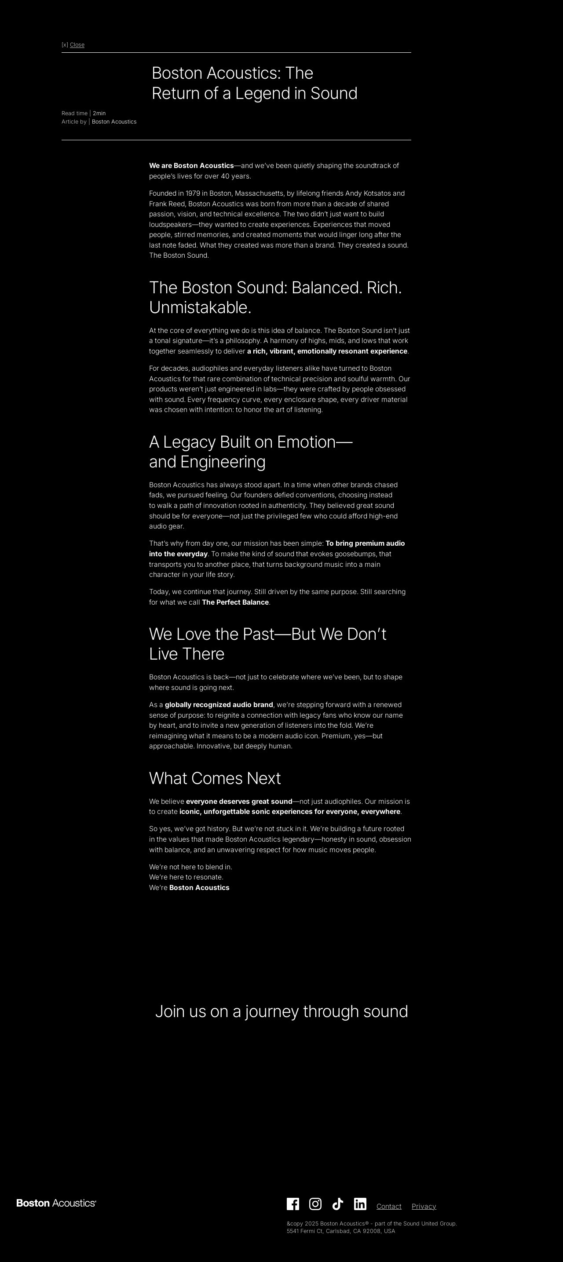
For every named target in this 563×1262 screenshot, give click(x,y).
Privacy (424, 1206)
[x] (73, 44)
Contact (389, 1206)
